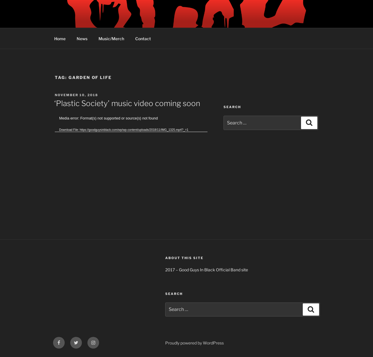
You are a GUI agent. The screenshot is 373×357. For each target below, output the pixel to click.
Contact (143, 38)
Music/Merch (111, 38)
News (82, 38)
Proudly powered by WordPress (194, 342)
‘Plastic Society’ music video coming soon (127, 103)
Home (60, 38)
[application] (131, 158)
